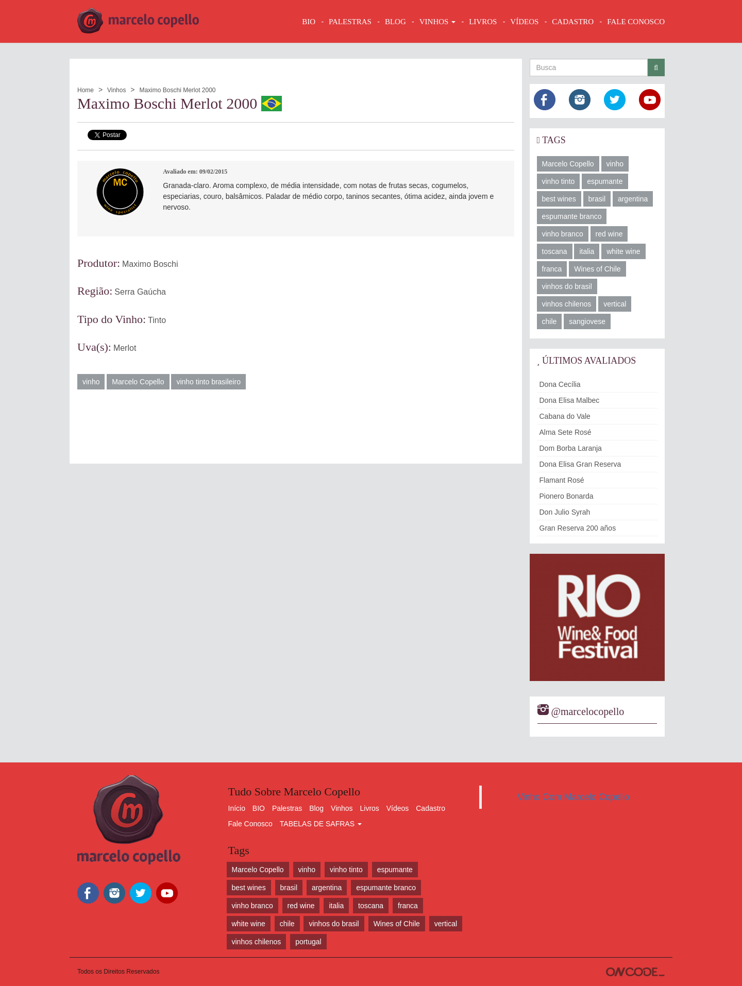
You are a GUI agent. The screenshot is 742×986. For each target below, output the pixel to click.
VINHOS (437, 22)
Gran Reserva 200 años (577, 528)
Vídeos (397, 808)
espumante (604, 181)
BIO (308, 22)
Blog (316, 808)
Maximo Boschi (150, 264)
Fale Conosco (250, 824)
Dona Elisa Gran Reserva (580, 464)
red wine (609, 234)
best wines (559, 199)
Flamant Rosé (561, 480)
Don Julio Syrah (565, 512)
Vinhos (116, 90)
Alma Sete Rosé (565, 432)
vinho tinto (558, 181)
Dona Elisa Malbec (569, 400)
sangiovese (587, 321)
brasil (596, 199)
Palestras (350, 22)
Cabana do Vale (565, 416)
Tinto (157, 320)
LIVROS (483, 22)
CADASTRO (573, 22)
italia (586, 251)
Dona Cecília (560, 384)
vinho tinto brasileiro (208, 382)
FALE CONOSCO (636, 22)
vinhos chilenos (567, 304)
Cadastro (430, 808)
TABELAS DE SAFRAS (321, 824)
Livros (369, 808)
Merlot (124, 348)
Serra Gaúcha (140, 291)
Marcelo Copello (138, 382)
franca (552, 269)
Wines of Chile (597, 269)
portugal (308, 942)
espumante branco (572, 216)
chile (549, 321)
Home (85, 90)
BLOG (395, 22)
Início (236, 808)
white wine (623, 251)
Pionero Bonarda (566, 496)
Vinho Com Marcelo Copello (573, 797)
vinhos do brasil (567, 286)
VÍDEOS (524, 22)
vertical (614, 304)
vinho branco (562, 234)
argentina (633, 199)
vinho (90, 382)
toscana (554, 251)
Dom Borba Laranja (570, 448)
